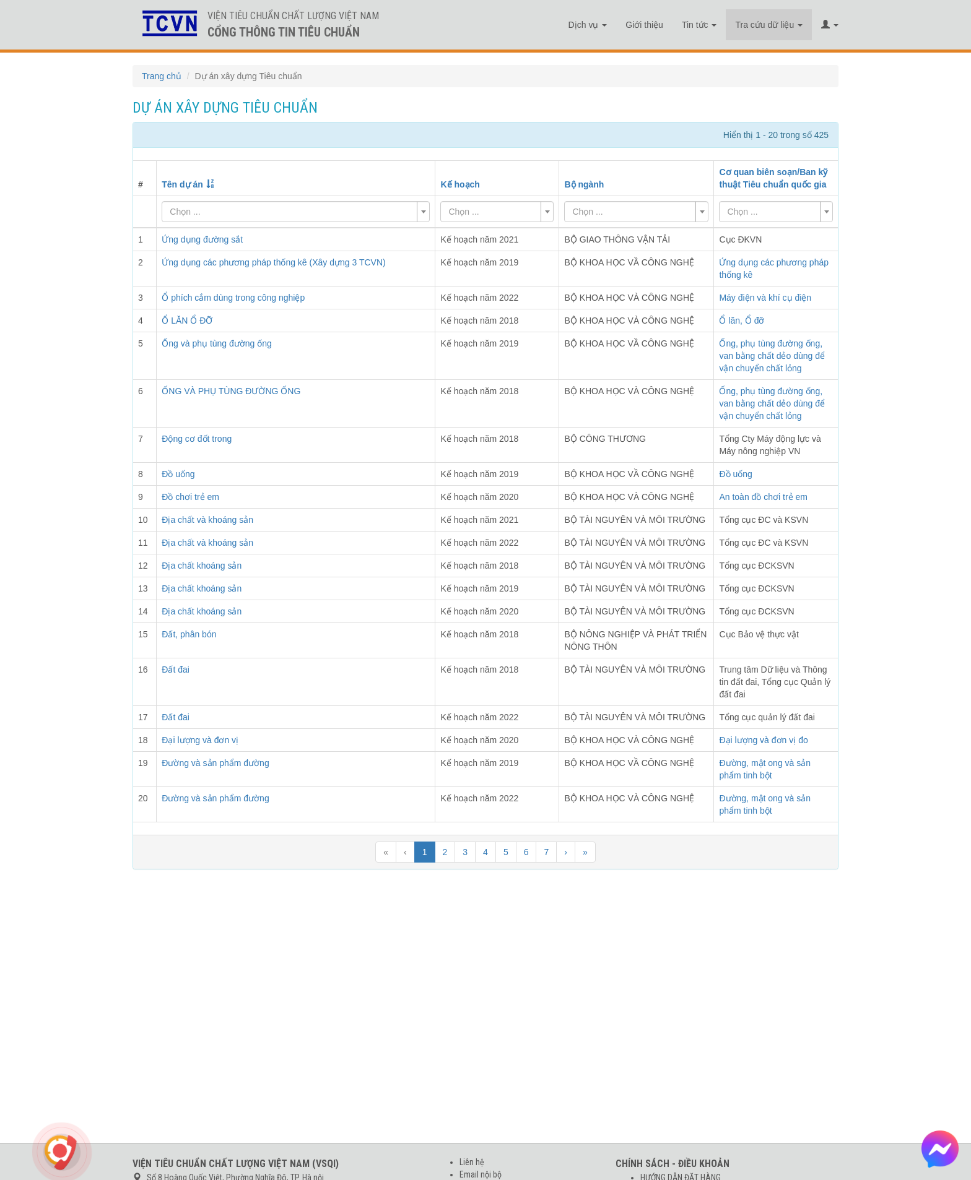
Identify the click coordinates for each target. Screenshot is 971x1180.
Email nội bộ (480, 1174)
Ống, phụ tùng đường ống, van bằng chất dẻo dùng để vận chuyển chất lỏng (772, 355)
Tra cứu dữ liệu (769, 25)
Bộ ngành (584, 184)
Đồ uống (735, 474)
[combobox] (296, 211)
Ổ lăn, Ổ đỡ (741, 320)
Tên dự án (182, 184)
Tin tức (699, 25)
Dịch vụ (587, 25)
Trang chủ (161, 76)
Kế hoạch (459, 184)
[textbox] (292, 211)
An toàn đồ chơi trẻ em (763, 497)
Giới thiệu (644, 25)
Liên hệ (471, 1162)
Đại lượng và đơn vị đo (763, 740)
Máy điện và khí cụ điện (765, 298)
